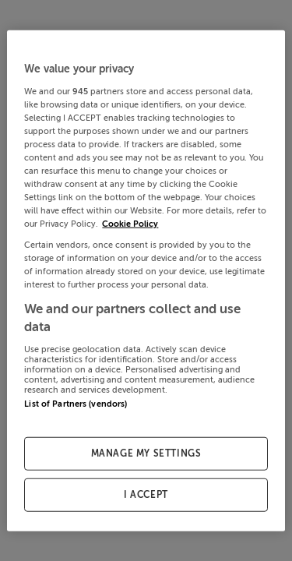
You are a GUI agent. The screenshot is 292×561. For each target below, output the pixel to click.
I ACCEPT (146, 494)
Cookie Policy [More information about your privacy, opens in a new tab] (130, 224)
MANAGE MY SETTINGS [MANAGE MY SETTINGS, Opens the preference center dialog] (146, 453)
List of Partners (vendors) (75, 403)
